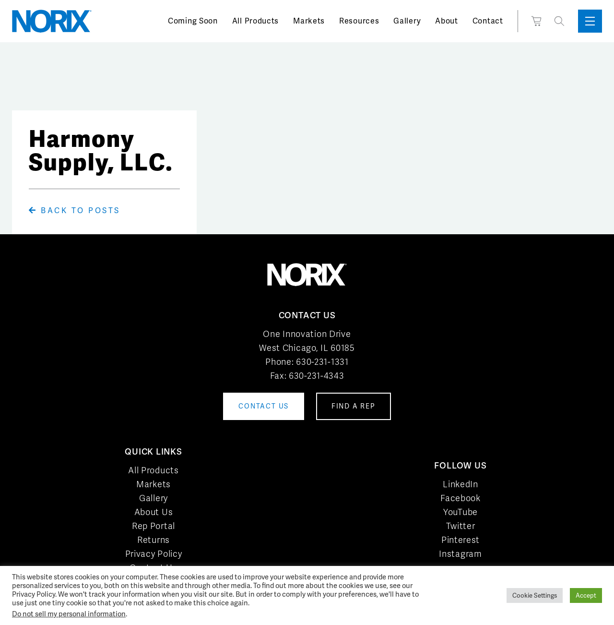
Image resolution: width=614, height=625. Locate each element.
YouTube (460, 511)
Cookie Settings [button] (534, 595)
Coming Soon (193, 21)
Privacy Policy (153, 553)
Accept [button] (586, 595)
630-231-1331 (322, 361)
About (446, 21)
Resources (359, 21)
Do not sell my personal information (69, 613)
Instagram (460, 553)
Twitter (460, 525)
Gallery (407, 21)
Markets (309, 21)
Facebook (460, 498)
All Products (255, 21)
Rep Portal (153, 525)
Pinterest (460, 539)
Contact (487, 21)
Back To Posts (74, 210)
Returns (153, 539)
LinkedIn (460, 484)
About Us (153, 511)
